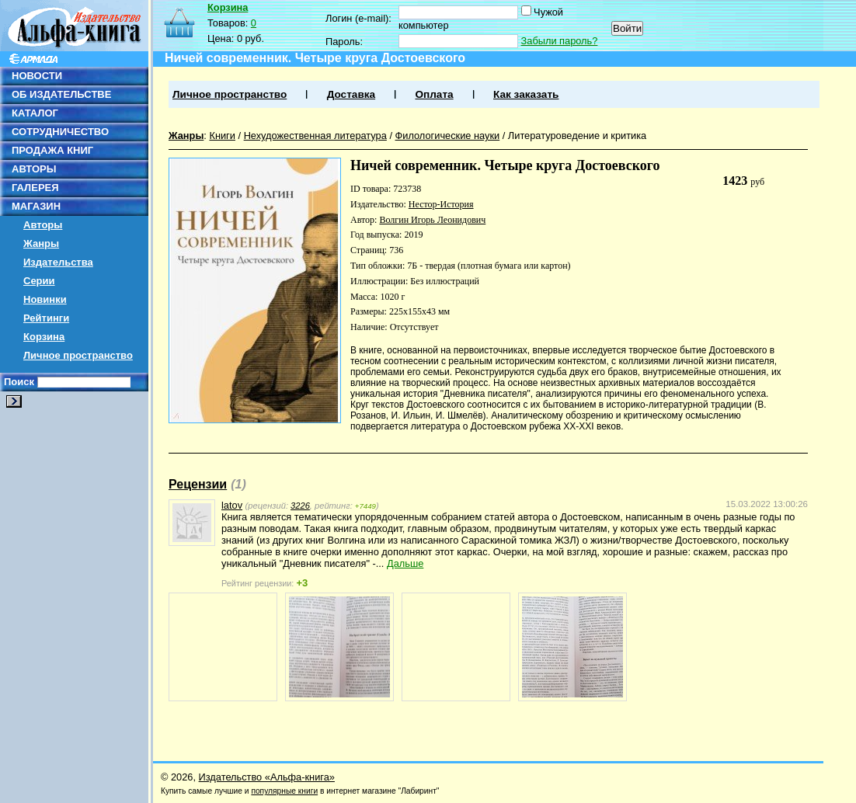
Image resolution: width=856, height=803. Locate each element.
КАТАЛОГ (35, 113)
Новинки (45, 299)
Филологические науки (447, 135)
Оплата (434, 94)
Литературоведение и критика (577, 135)
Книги (222, 135)
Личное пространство (78, 355)
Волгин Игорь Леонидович (432, 219)
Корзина (43, 336)
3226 (300, 505)
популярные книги (284, 791)
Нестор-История (441, 204)
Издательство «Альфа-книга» (267, 777)
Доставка (351, 94)
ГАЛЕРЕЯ (35, 187)
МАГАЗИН (36, 206)
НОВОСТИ (37, 76)
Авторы (42, 225)
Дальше (405, 563)
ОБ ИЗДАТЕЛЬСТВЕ (61, 94)
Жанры (41, 243)
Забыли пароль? (559, 41)
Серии (39, 281)
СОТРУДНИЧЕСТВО (60, 131)
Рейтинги (46, 318)
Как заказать (525, 94)
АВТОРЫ (34, 169)
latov (231, 505)
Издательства (58, 262)
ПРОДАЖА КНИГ (52, 150)
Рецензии (198, 484)
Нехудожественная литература (315, 135)
